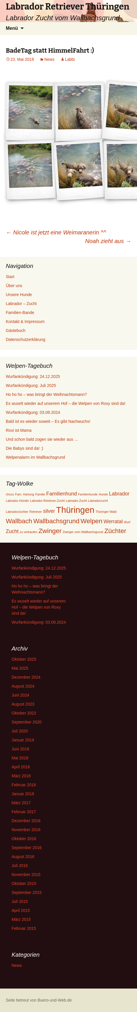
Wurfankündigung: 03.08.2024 (33, 412)
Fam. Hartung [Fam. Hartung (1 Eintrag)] (24, 494)
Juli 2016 (20, 865)
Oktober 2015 (24, 883)
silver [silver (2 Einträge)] (49, 511)
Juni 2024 (20, 695)
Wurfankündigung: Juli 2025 (31, 385)
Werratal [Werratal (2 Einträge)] (113, 521)
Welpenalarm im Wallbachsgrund (35, 457)
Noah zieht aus (108, 241)
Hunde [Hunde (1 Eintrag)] (103, 494)
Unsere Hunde (19, 294)
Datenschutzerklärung (25, 339)
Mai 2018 (20, 758)
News (49, 59)
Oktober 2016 (24, 838)
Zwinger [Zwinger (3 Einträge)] (50, 531)
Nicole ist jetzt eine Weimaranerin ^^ (56, 232)
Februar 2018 (24, 785)
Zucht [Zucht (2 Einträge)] (12, 531)
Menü (12, 28)
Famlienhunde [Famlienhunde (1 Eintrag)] (88, 494)
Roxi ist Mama (19, 430)
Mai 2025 (20, 668)
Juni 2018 (20, 749)
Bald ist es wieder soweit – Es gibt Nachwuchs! (48, 421)
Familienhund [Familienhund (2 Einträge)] (61, 494)
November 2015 (26, 874)
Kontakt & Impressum (25, 321)
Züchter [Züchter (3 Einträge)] (115, 531)
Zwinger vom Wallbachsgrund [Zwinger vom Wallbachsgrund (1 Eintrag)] (83, 532)
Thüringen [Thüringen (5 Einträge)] (75, 510)
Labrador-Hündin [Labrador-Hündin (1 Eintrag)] (17, 500)
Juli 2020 (20, 731)
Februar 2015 (24, 928)
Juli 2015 (20, 901)
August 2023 (23, 704)
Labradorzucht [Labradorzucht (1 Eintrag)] (98, 500)
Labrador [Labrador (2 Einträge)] (119, 494)
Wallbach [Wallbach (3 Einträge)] (19, 521)
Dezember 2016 (26, 820)
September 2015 (27, 892)
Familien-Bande (20, 312)
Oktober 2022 (24, 713)
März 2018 (21, 776)
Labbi (70, 59)
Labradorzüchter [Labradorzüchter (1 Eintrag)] (17, 511)
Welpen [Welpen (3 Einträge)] (91, 521)
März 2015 (21, 919)
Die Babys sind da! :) (24, 448)
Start (10, 276)
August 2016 (23, 856)
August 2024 (23, 686)
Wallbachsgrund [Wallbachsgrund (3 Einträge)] (56, 521)
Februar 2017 (24, 811)
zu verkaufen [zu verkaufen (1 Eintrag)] (28, 532)
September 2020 (27, 722)
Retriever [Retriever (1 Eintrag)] (36, 511)
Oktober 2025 (24, 659)
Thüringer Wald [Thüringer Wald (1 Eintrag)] (106, 511)
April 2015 (21, 910)
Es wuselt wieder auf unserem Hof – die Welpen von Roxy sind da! (65, 403)
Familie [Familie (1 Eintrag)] (40, 494)
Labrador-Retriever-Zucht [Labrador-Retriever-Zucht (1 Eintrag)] (47, 500)
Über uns (14, 285)
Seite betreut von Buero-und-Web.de (39, 1000)
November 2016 (26, 829)
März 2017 (21, 802)
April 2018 (21, 767)
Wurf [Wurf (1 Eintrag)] (127, 522)
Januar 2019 (23, 740)
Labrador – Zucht (21, 303)
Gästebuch (15, 330)
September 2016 (27, 847)
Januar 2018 (23, 793)
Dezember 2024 (26, 677)
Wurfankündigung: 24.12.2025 (33, 376)
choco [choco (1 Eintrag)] (10, 494)
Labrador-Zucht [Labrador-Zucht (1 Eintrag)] (76, 500)
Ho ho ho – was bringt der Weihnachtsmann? (46, 394)
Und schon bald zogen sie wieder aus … (42, 439)
